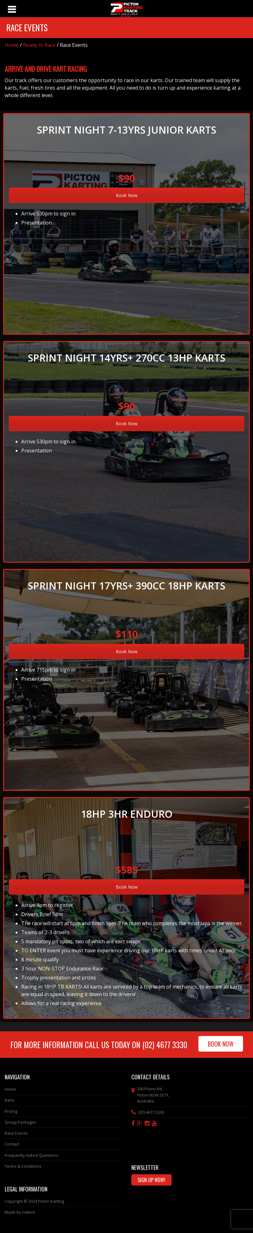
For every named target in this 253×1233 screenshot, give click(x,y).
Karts (10, 1100)
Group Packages (20, 1122)
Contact (12, 1144)
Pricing (11, 1111)
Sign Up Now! (151, 1180)
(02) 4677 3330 (164, 1044)
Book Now (127, 195)
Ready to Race (39, 45)
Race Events (16, 1133)
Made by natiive (20, 1212)
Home (12, 45)
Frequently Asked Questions (31, 1155)
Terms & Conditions (23, 1166)
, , (153, 1095)
